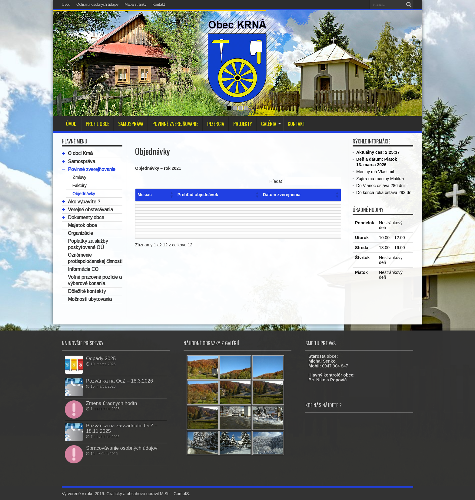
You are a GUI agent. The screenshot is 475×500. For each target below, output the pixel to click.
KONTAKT (296, 123)
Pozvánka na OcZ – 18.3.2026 (119, 380)
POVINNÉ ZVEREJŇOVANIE (175, 123)
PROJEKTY (242, 123)
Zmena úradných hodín (111, 403)
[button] (171, 194)
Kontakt (158, 4)
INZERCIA (215, 123)
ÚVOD (71, 123)
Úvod (66, 4)
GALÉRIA (271, 123)
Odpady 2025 (101, 358)
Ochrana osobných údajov (97, 4)
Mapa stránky (135, 4)
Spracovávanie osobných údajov (122, 448)
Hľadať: (276, 181)
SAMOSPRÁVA (130, 123)
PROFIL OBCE (97, 123)
